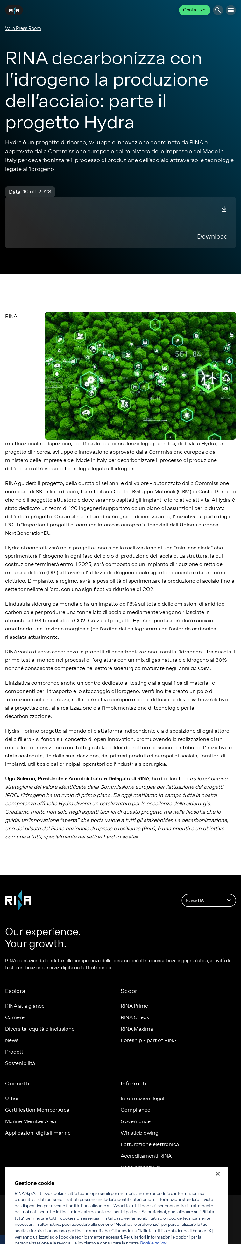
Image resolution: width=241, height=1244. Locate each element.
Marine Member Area (30, 1121)
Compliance (135, 1110)
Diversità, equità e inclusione (39, 1029)
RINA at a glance (25, 1006)
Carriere (15, 1017)
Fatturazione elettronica (150, 1144)
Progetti (15, 1052)
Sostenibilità (20, 1063)
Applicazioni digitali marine (38, 1133)
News (11, 1040)
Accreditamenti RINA (146, 1156)
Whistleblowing (140, 1133)
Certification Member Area (37, 1110)
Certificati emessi (142, 1179)
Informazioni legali (143, 1098)
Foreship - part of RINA (148, 1040)
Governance (136, 1121)
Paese (209, 900)
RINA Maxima (137, 1029)
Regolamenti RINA (143, 1167)
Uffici (11, 1098)
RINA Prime (134, 1006)
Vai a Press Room (23, 28)
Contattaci (194, 10)
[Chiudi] (218, 1189)
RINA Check (135, 1017)
